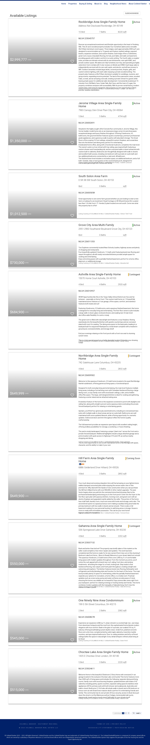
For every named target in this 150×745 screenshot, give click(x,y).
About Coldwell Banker (138, 4)
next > (138, 713)
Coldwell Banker (28, 724)
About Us (98, 4)
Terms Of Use (103, 724)
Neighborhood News (118, 4)
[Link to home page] (3, 4)
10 (133, 713)
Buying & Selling (85, 4)
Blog (106, 4)
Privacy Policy (119, 724)
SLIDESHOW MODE (132, 13)
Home (63, 4)
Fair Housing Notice (124, 727)
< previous (117, 713)
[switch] (72, 60)
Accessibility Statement (100, 727)
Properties (72, 4)
